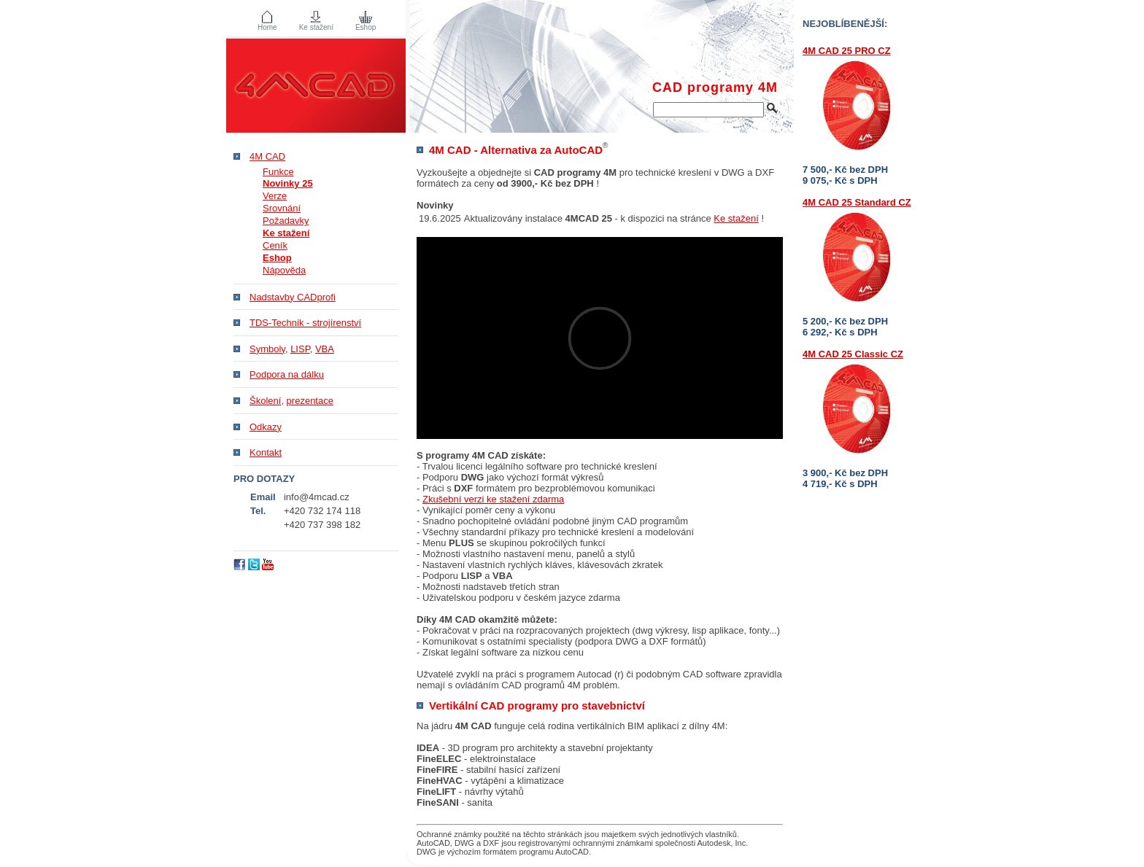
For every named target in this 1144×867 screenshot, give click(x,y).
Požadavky (286, 220)
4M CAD (267, 156)
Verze (275, 195)
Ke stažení (736, 218)
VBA (324, 348)
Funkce (278, 171)
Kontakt (266, 452)
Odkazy (266, 426)
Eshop (365, 27)
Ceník (275, 245)
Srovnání (282, 208)
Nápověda (284, 270)
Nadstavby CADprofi (293, 297)
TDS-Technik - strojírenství (305, 322)
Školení (265, 400)
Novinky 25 (288, 183)
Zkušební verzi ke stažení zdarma (493, 499)
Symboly (267, 348)
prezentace (310, 400)
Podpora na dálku (287, 374)
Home (267, 27)
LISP (300, 348)
